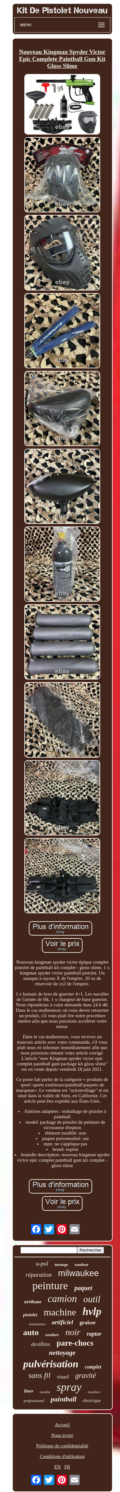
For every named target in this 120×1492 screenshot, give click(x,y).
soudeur (81, 1264)
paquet (83, 1287)
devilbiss (40, 1344)
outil (91, 1299)
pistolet (30, 1314)
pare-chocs (75, 1343)
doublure (94, 1392)
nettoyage (62, 1352)
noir (72, 1332)
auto (31, 1332)
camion (62, 1298)
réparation (39, 1274)
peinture (50, 1285)
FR (67, 1466)
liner (28, 1390)
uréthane (32, 1301)
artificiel (62, 1322)
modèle (45, 1392)
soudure (52, 1334)
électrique (92, 1400)
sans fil (39, 1375)
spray (69, 1387)
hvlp (92, 1311)
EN (57, 1466)
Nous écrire (62, 1435)
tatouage (61, 1264)
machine (60, 1312)
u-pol (42, 1263)
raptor (94, 1334)
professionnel (34, 1401)
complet (93, 1367)
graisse (88, 1322)
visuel (63, 1376)
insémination (37, 1324)
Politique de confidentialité (62, 1445)
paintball (63, 1399)
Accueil (62, 1424)
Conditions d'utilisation (62, 1456)
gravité (85, 1375)
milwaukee (78, 1273)
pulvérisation (50, 1364)
